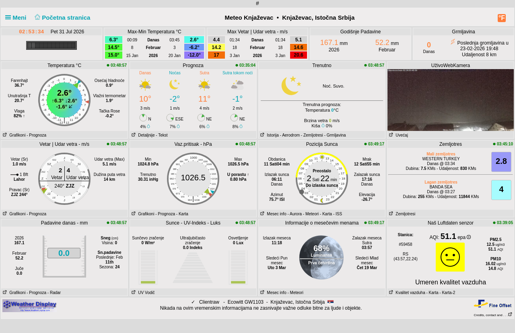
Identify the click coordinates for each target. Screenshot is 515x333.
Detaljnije (142, 135)
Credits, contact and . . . (493, 315)
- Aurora (294, 214)
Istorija (269, 135)
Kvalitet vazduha (406, 292)
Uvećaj (397, 135)
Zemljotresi (401, 214)
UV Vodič (142, 292)
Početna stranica (62, 17)
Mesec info (272, 214)
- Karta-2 (447, 292)
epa (464, 237)
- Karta (182, 214)
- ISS (337, 214)
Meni (17, 17)
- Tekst (161, 135)
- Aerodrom (290, 135)
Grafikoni (13, 135)
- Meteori (311, 214)
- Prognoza (36, 135)
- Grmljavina (335, 135)
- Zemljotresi (312, 135)
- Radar (54, 292)
